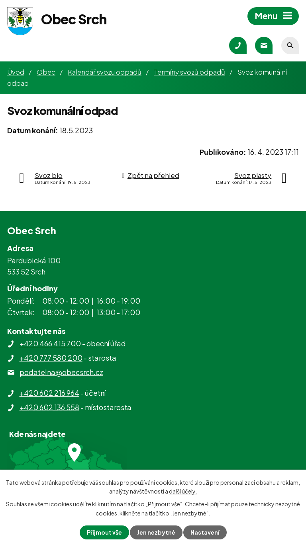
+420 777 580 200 (51, 357)
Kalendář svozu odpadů (104, 71)
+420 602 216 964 (49, 392)
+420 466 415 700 (50, 343)
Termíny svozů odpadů (189, 71)
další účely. (183, 491)
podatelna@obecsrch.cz (61, 372)
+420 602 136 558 (49, 407)
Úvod (15, 71)
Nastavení (205, 532)
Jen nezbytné (156, 532)
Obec (46, 71)
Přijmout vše (104, 532)
